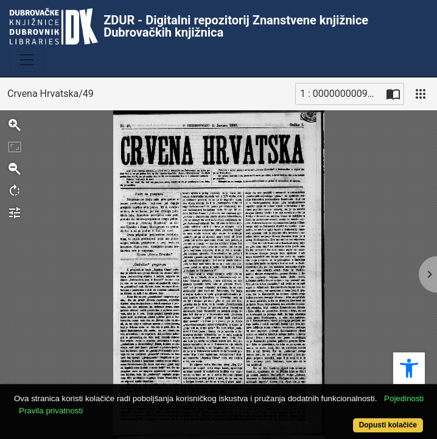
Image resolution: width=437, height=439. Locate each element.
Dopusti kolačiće (388, 425)
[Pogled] (420, 94)
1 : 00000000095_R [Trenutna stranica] (341, 93)
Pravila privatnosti (51, 410)
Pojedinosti (404, 398)
